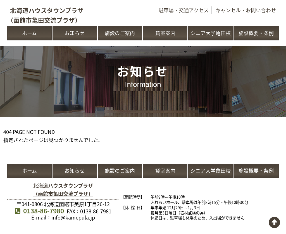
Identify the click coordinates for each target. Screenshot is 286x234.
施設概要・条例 (256, 33)
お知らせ (75, 33)
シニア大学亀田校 (210, 33)
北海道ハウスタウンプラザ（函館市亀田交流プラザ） (63, 190)
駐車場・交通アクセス (184, 10)
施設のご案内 (120, 33)
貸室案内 (165, 33)
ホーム (29, 33)
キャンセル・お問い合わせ (246, 10)
